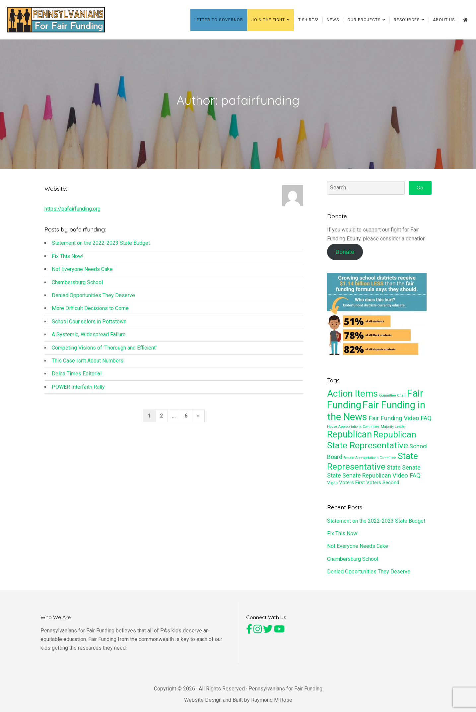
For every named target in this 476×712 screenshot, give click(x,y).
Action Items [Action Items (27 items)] (352, 396)
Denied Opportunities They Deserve (93, 297)
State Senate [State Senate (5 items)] (404, 470)
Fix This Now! (68, 258)
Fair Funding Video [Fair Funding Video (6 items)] (394, 420)
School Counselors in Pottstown (89, 323)
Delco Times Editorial (77, 376)
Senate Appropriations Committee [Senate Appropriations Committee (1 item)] (370, 460)
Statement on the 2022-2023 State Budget (101, 245)
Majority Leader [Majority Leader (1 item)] (393, 428)
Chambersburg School (77, 284)
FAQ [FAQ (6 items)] (426, 420)
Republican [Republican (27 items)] (349, 436)
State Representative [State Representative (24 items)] (372, 463)
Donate (345, 254)
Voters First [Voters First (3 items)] (352, 485)
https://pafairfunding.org (72, 211)
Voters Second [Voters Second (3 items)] (382, 485)
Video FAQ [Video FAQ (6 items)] (406, 478)
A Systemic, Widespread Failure (89, 337)
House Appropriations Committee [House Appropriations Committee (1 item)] (353, 428)
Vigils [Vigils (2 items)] (332, 485)
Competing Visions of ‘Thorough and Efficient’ (104, 350)
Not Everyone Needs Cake (82, 271)
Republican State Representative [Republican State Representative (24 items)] (371, 442)
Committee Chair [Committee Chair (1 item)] (392, 398)
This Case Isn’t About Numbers (87, 363)
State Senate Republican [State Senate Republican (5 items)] (359, 478)
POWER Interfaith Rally (78, 389)
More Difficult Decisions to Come (90, 310)
